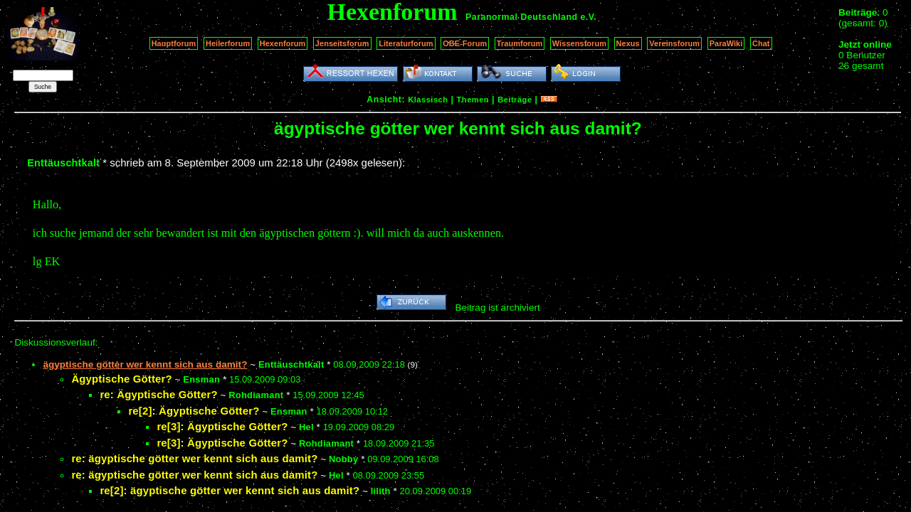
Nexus (628, 43)
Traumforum (520, 43)
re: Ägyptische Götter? (158, 394)
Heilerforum (228, 43)
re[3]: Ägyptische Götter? (222, 426)
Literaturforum (406, 43)
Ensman (201, 379)
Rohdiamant (255, 395)
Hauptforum (174, 43)
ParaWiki (726, 43)
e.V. (588, 17)
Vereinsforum (674, 43)
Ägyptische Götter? (121, 379)
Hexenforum (283, 43)
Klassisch (428, 99)
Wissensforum (579, 43)
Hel (306, 427)
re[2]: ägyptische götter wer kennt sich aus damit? (229, 490)
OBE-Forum (465, 43)
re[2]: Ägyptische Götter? (193, 411)
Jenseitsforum (342, 43)
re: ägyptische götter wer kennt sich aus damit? (194, 458)
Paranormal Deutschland (521, 17)
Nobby (343, 459)
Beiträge (514, 99)
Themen (473, 99)
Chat (761, 43)
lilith (381, 491)
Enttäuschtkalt (63, 163)
